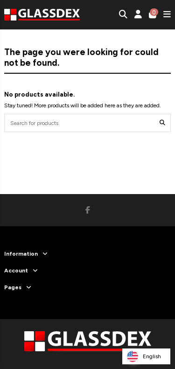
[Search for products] (162, 123)
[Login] (138, 14)
